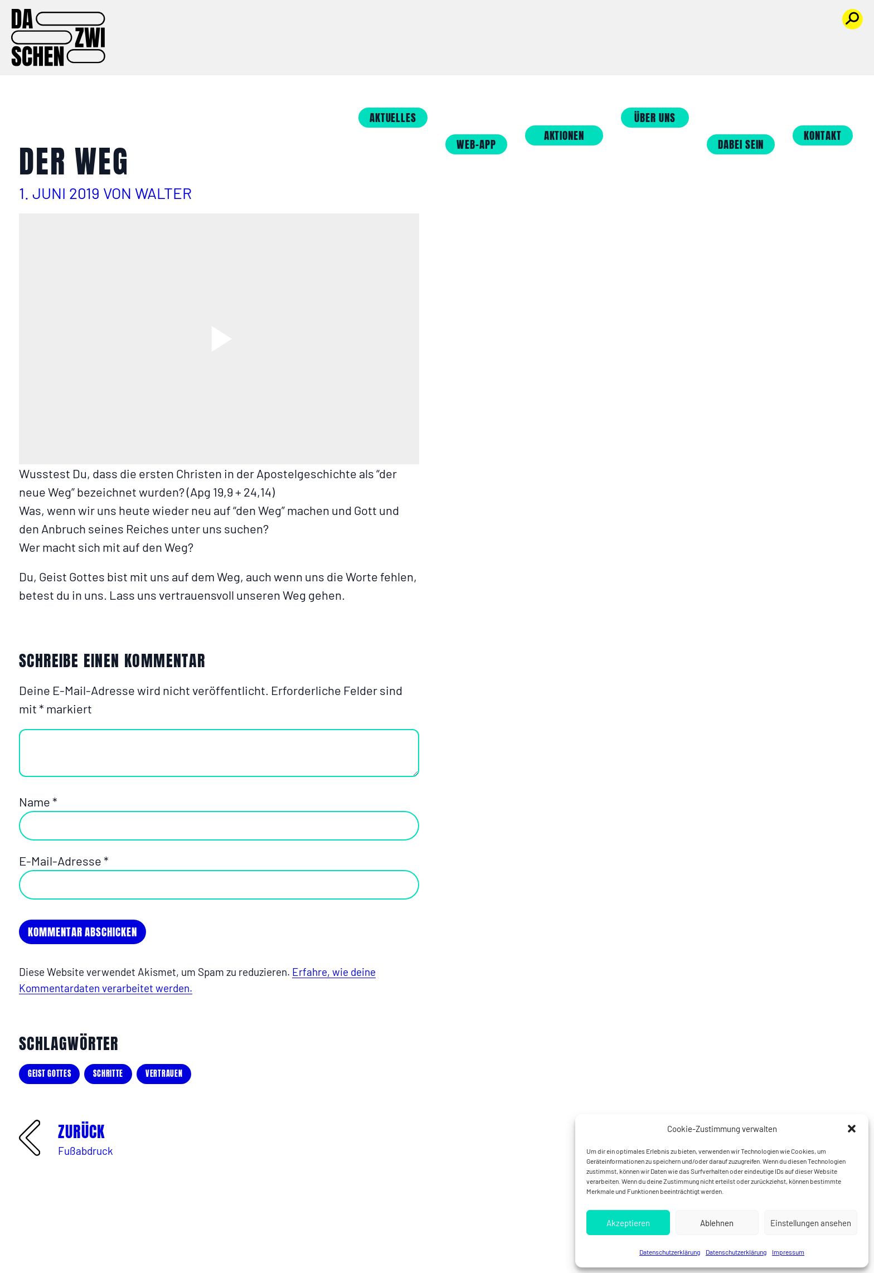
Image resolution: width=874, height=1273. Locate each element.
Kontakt (835, 46)
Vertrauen (163, 1074)
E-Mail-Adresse (64, 860)
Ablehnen (717, 1223)
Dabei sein (753, 54)
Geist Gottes (49, 1074)
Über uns (667, 28)
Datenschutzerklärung (669, 1252)
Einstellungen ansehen (810, 1223)
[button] (851, 1128)
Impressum (788, 1252)
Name (38, 801)
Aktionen (576, 46)
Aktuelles (405, 28)
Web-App (488, 54)
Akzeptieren (628, 1223)
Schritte (108, 1074)
